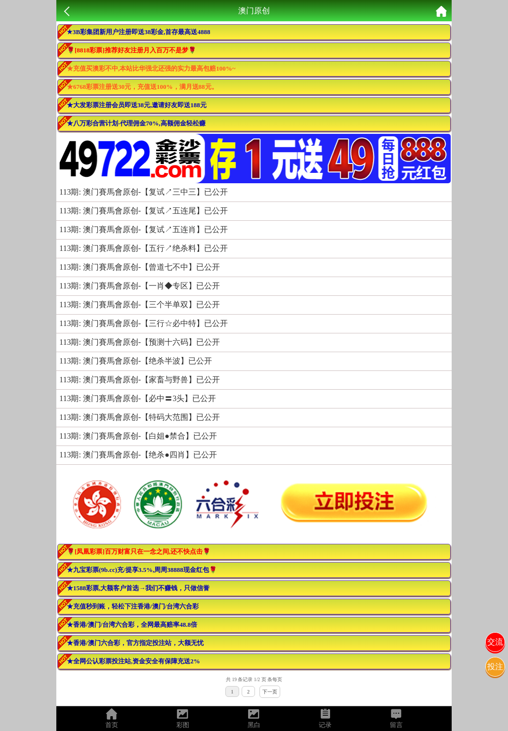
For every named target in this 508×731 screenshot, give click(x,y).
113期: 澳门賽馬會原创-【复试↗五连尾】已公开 (143, 210)
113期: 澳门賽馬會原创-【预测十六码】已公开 (139, 342)
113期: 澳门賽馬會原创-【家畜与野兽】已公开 (139, 379)
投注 (495, 666)
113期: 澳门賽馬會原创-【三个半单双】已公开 (139, 304)
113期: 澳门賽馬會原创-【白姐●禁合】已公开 (138, 436)
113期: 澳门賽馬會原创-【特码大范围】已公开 (139, 417)
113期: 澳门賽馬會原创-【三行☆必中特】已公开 (143, 323)
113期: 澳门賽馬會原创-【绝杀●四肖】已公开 (138, 454)
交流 (495, 642)
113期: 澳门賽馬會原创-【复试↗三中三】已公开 (143, 192)
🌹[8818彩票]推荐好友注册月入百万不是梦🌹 (131, 50)
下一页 (269, 691)
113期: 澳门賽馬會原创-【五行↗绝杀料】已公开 (143, 248)
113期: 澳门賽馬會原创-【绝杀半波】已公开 (135, 361)
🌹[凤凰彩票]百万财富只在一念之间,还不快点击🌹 (139, 551)
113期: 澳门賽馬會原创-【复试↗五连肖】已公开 (143, 229)
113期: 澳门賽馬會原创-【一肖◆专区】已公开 (139, 286)
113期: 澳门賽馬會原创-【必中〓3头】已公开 (137, 398)
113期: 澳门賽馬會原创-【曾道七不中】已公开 (139, 267)
